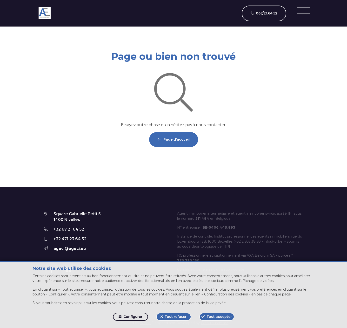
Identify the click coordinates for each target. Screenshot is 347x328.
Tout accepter (219, 316)
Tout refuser (176, 316)
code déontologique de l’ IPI (206, 246)
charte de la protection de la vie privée (193, 303)
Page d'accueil (174, 139)
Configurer (132, 316)
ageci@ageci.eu (69, 248)
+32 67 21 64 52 (68, 229)
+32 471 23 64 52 (70, 239)
